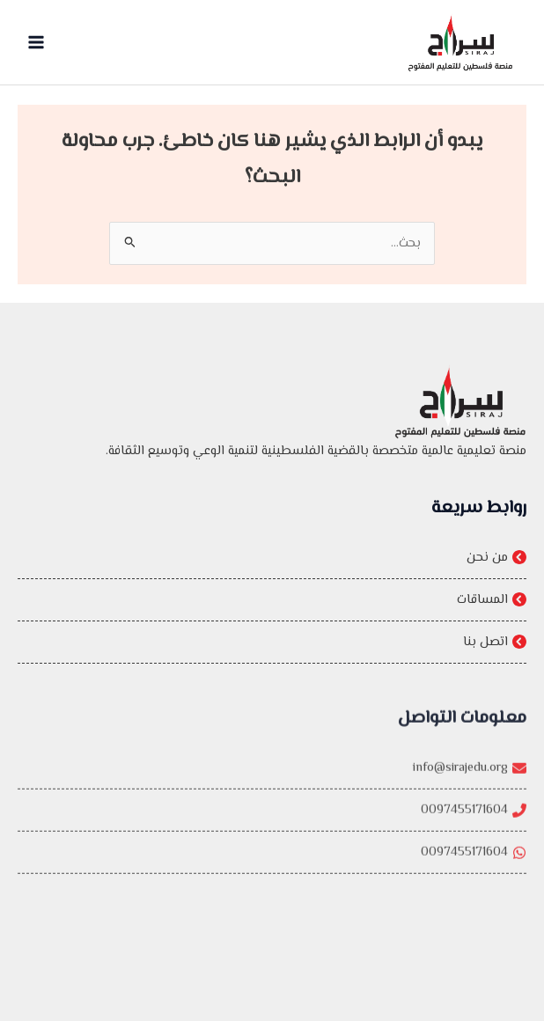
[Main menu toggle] (36, 42)
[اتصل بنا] (272, 642)
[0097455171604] (272, 823)
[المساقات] (272, 600)
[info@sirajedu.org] (272, 781)
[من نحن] (272, 557)
